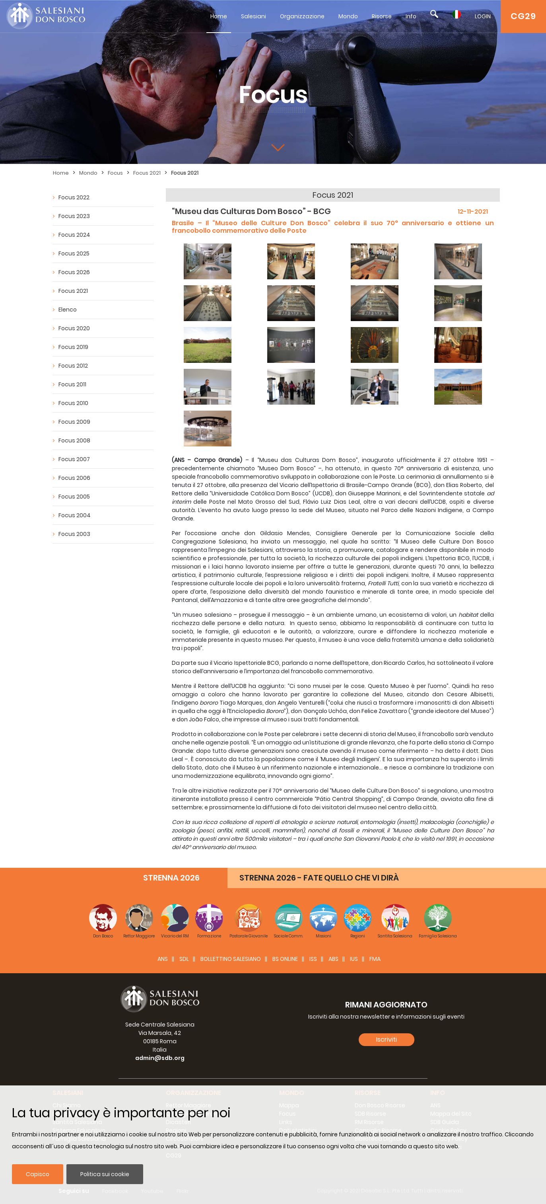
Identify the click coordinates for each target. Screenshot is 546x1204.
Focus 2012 (73, 366)
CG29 (523, 16)
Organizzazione (302, 16)
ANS (162, 959)
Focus (115, 173)
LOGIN (483, 16)
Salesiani (253, 16)
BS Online (285, 959)
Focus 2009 (74, 422)
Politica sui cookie (104, 1174)
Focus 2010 (73, 403)
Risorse (382, 16)
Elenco (67, 310)
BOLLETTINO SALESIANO (230, 959)
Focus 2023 (74, 216)
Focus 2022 (73, 197)
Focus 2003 (74, 534)
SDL (184, 959)
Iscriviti (386, 1039)
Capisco (37, 1174)
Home (218, 16)
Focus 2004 (74, 515)
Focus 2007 (74, 459)
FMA (375, 959)
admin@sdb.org (160, 1058)
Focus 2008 (74, 440)
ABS (333, 959)
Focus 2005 (74, 497)
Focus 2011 (72, 384)
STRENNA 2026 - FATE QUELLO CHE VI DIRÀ (319, 877)
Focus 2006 (74, 478)
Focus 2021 (147, 173)
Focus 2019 (73, 347)
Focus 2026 (74, 272)
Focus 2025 (73, 253)
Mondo (348, 16)
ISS (313, 959)
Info (411, 16)
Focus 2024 (74, 235)
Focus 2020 (74, 328)
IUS (354, 959)
